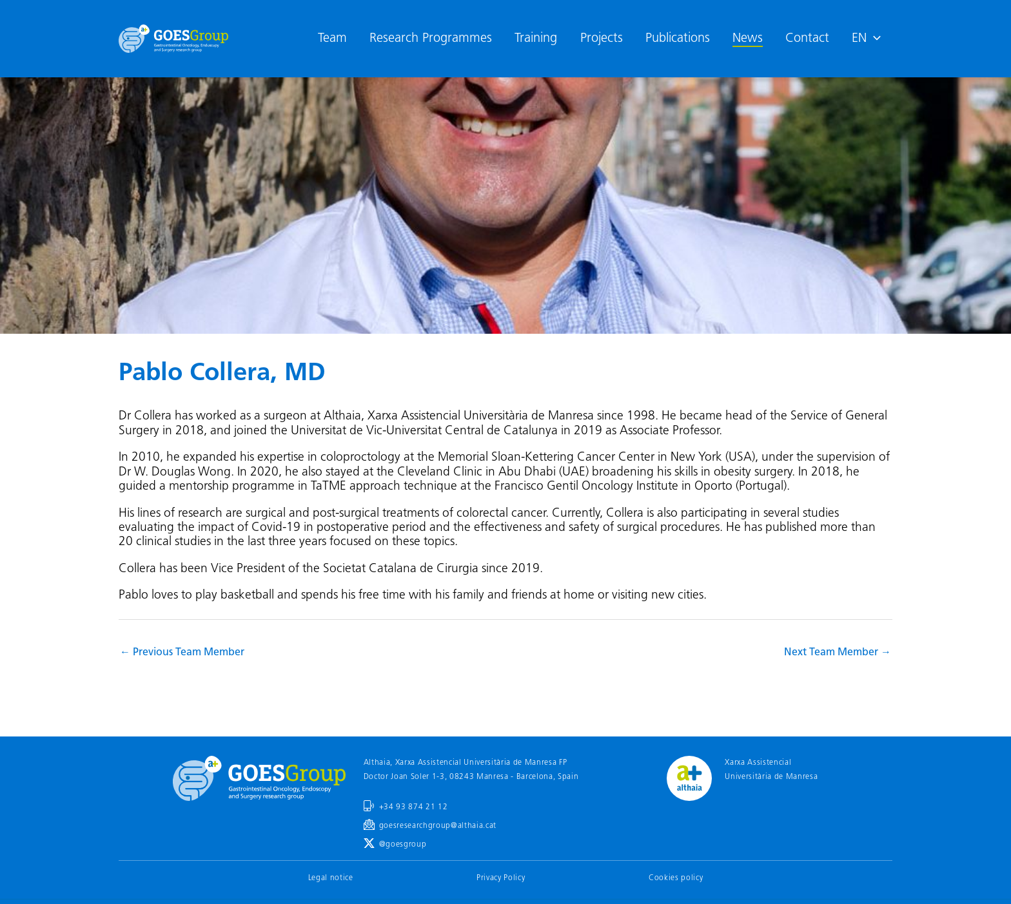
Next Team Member (837, 653)
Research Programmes (430, 38)
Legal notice (330, 878)
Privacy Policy (500, 878)
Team (332, 38)
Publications (677, 38)
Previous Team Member (182, 653)
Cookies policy (676, 878)
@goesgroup (403, 845)
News (747, 38)
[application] (874, 39)
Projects (601, 38)
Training (536, 38)
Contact (807, 38)
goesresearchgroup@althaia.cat (437, 826)
